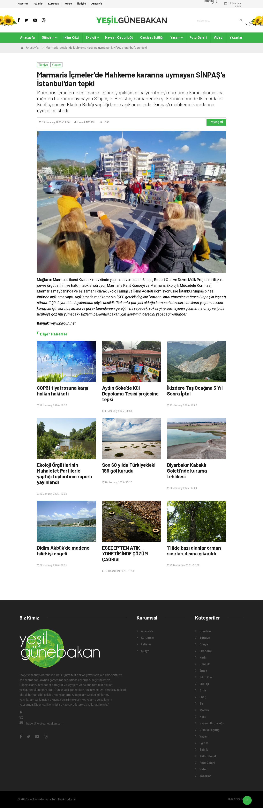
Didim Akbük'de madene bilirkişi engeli (63, 550)
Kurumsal (53, 3)
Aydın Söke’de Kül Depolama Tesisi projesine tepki (130, 393)
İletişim (81, 3)
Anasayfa (96, 3)
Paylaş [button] (216, 122)
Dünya (201, 644)
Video (218, 37)
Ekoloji (91, 37)
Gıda (200, 690)
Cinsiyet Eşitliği (151, 37)
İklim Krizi (71, 37)
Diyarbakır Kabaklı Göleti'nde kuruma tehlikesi (187, 470)
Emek (201, 670)
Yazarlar (38, 3)
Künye (68, 3)
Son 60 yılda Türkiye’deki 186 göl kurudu (129, 468)
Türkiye (43, 64)
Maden (202, 710)
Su (199, 703)
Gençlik (202, 664)
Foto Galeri (198, 37)
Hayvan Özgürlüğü (119, 37)
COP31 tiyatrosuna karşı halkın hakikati (62, 390)
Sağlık (201, 749)
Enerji (201, 697)
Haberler (22, 3)
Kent (200, 716)
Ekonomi (203, 651)
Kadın (201, 657)
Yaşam (175, 37)
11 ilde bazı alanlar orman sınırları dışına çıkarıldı (194, 550)
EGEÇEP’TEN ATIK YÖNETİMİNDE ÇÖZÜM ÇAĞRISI (125, 553)
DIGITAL (236, 799)
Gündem (48, 37)
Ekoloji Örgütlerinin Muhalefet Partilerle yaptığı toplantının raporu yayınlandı (64, 473)
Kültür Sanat (205, 756)
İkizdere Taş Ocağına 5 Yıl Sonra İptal (195, 390)
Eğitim (201, 743)
